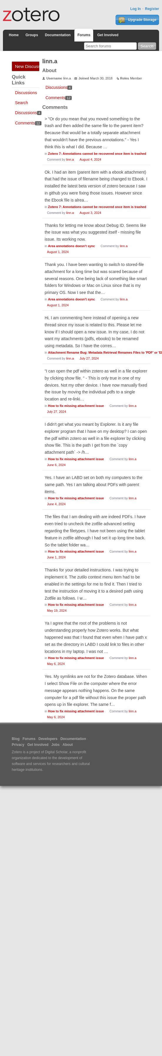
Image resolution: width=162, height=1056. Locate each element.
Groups (32, 35)
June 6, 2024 (56, 465)
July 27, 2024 (88, 358)
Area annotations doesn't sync (71, 246)
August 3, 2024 (90, 212)
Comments (28, 123)
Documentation (58, 35)
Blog (16, 739)
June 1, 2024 (56, 557)
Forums (83, 35)
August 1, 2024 (58, 252)
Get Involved (107, 35)
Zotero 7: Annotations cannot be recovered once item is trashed (97, 153)
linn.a (70, 159)
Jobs (55, 745)
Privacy (18, 745)
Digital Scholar (56, 752)
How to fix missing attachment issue (76, 406)
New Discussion (27, 66)
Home (14, 35)
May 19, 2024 (57, 610)
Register (152, 9)
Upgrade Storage (137, 20)
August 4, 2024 (90, 159)
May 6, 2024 (56, 664)
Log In (135, 9)
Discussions (26, 92)
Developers (48, 739)
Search (21, 102)
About (68, 745)
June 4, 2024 (56, 504)
